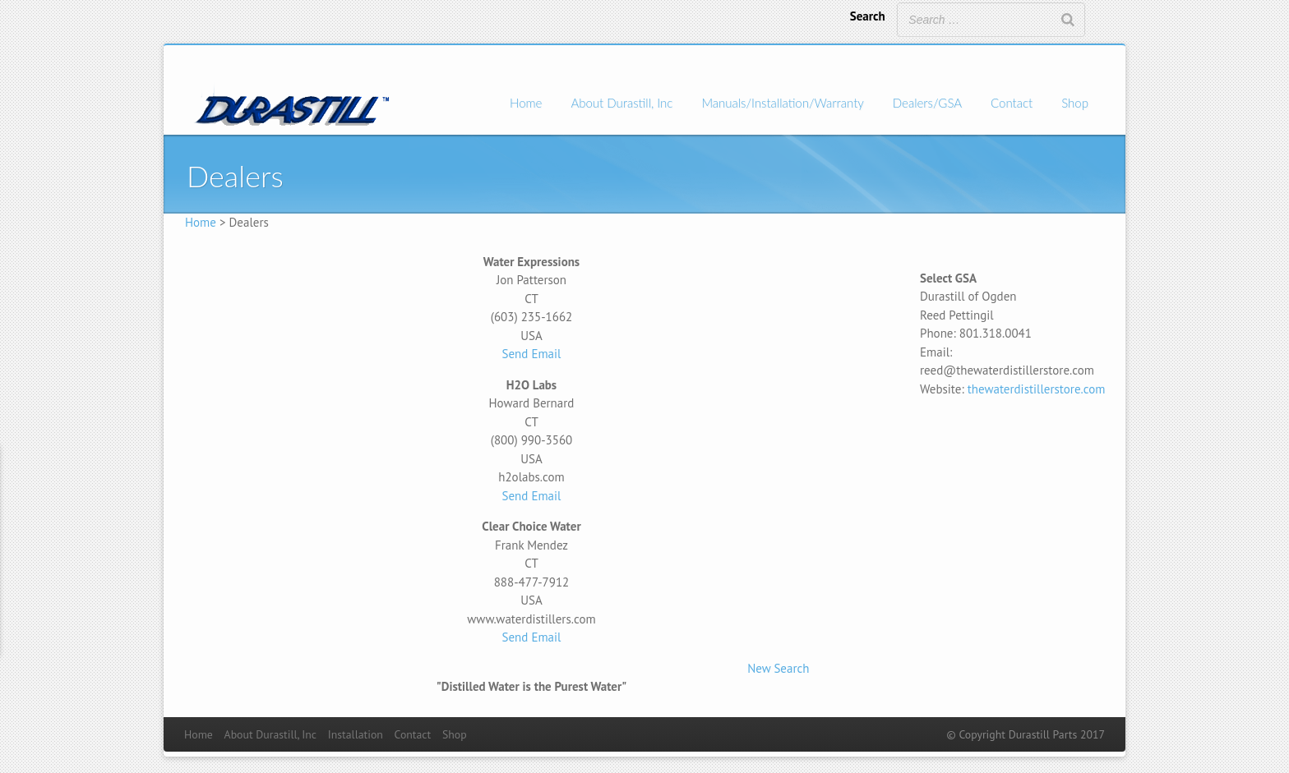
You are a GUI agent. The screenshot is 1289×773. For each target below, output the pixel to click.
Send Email (531, 353)
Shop (1074, 102)
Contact (1012, 102)
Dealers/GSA (927, 102)
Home (526, 102)
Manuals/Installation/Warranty (782, 102)
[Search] (1067, 19)
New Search (778, 668)
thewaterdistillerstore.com (1037, 389)
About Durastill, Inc (621, 102)
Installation (355, 734)
